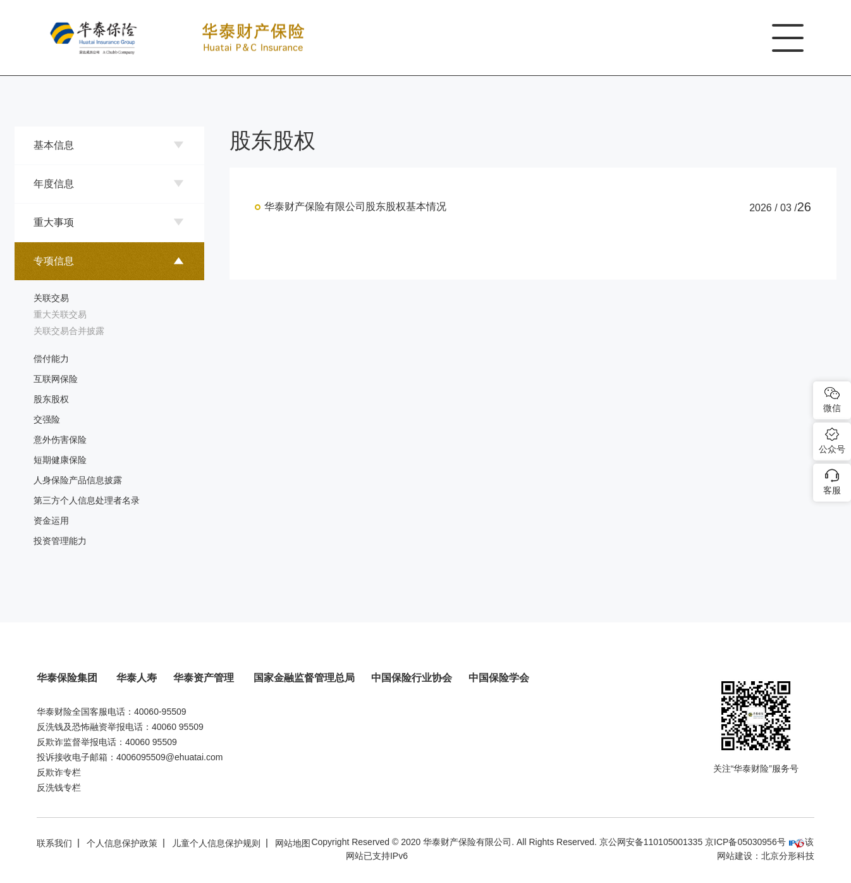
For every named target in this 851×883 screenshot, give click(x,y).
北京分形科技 (787, 856)
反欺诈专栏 (59, 772)
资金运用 (51, 521)
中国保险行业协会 (411, 677)
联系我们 (54, 843)
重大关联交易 (60, 314)
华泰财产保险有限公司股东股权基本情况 (355, 206)
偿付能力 (51, 359)
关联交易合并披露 (69, 331)
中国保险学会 (498, 677)
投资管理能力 (60, 541)
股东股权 (51, 399)
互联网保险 (56, 379)
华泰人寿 (136, 677)
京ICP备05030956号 (745, 842)
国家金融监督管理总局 (304, 677)
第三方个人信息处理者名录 (87, 500)
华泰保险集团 (68, 677)
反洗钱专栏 (59, 787)
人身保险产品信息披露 (78, 480)
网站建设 (734, 856)
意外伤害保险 (60, 440)
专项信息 (54, 261)
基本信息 (54, 145)
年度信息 (54, 183)
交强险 (47, 419)
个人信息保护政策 (122, 843)
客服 (832, 490)
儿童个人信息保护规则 (216, 843)
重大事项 (54, 222)
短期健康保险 (60, 460)
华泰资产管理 (204, 677)
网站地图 (292, 843)
